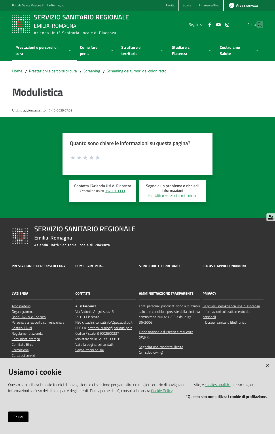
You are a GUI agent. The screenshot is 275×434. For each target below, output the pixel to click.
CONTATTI (82, 293)
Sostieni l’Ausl (22, 327)
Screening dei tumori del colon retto (137, 71)
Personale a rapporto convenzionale (38, 322)
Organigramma (23, 311)
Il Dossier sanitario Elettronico (224, 322)
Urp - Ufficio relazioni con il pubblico (172, 195)
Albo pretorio (21, 306)
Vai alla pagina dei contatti (94, 344)
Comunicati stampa (26, 339)
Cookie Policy (162, 391)
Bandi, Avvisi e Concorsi (29, 316)
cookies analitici (218, 385)
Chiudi (18, 416)
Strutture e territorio (159, 265)
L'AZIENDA (20, 293)
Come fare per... (89, 265)
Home (17, 71)
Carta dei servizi (23, 355)
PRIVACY (209, 293)
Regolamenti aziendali (28, 333)
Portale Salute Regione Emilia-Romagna (38, 5)
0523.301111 (115, 190)
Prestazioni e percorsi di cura (53, 71)
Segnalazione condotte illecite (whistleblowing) (161, 349)
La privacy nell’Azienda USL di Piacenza (231, 306)
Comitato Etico (22, 344)
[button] (257, 24)
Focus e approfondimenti (225, 265)
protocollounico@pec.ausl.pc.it (110, 327)
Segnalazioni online (89, 350)
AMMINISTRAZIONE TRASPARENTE (166, 293)
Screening (91, 71)
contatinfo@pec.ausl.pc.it (114, 322)
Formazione (20, 350)
